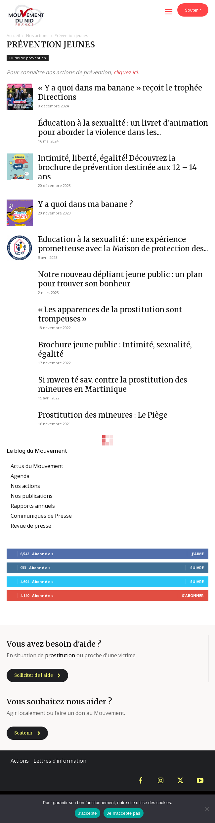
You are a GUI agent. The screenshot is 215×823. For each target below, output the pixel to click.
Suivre (197, 567)
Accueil (13, 35)
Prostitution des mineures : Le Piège (102, 415)
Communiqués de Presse (41, 515)
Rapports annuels (33, 505)
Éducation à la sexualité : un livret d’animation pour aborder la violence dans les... (123, 127)
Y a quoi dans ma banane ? (85, 204)
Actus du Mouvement (37, 466)
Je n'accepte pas (123, 813)
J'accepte (87, 813)
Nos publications (32, 496)
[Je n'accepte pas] (206, 808)
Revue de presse (31, 525)
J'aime (198, 553)
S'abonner (193, 595)
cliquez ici (125, 72)
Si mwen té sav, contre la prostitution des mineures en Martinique (112, 384)
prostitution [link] (60, 655)
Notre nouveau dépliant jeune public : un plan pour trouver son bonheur (120, 279)
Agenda (20, 476)
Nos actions (37, 35)
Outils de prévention (27, 57)
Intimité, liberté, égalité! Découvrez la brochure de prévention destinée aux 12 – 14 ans (117, 167)
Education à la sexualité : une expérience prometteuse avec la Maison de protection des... (123, 244)
